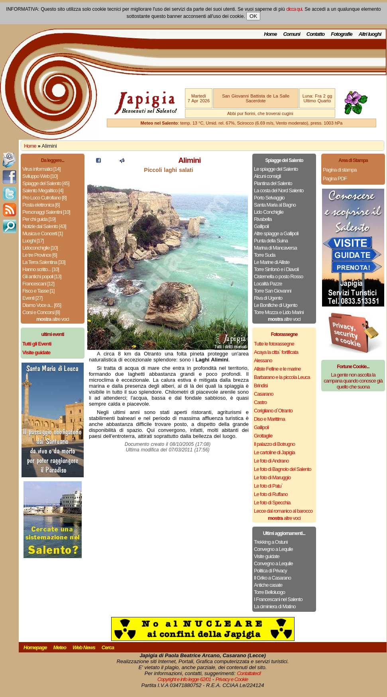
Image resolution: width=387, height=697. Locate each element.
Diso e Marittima (269, 419)
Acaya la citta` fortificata (276, 352)
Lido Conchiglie (268, 212)
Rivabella (262, 219)
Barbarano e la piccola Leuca (282, 377)
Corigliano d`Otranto (273, 411)
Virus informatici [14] (41, 169)
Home (270, 34)
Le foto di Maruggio (272, 477)
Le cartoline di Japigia (274, 452)
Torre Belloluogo (269, 592)
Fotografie (341, 34)
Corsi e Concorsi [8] (41, 312)
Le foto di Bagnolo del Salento (282, 469)
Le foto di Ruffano (270, 494)
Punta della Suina (271, 241)
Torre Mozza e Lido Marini (279, 312)
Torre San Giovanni (272, 291)
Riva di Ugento (268, 298)
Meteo (59, 647)
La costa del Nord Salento (279, 190)
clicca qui (294, 9)
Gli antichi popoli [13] (41, 276)
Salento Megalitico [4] (42, 190)
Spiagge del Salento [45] (45, 183)
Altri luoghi (370, 34)
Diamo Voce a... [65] (41, 305)
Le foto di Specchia (272, 503)
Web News (84, 647)
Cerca (108, 647)
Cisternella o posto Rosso (278, 276)
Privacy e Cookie (232, 679)
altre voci (52, 319)
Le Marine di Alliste (271, 262)
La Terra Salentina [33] (43, 262)
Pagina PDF (335, 179)
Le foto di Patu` (268, 486)
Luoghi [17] (32, 241)
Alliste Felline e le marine (277, 369)
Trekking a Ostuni (270, 542)
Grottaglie (263, 436)
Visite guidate (266, 556)
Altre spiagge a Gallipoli (276, 233)
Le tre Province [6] (39, 255)
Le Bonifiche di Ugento (275, 305)
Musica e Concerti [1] (42, 233)
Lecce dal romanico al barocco (283, 511)
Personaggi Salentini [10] (46, 212)
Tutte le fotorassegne (274, 344)
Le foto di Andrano (271, 461)
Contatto (315, 34)
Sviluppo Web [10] (39, 176)
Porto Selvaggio (269, 198)
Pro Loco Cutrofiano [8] (44, 198)
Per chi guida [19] (38, 219)
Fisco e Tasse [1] (38, 291)
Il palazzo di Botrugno (274, 444)
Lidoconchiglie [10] (40, 248)
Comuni (291, 34)
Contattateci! (249, 673)
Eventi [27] (32, 298)
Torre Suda (264, 255)
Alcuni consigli (267, 176)
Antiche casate (268, 585)
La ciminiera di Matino (274, 606)
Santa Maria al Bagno (275, 205)
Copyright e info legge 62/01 (184, 679)
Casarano (263, 394)
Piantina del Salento (273, 183)
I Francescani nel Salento (278, 599)
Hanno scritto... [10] (40, 269)
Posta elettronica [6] (41, 205)
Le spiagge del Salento (276, 169)
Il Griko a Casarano (272, 578)
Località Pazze (268, 284)
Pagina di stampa (339, 170)
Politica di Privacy (270, 571)
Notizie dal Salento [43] (44, 226)
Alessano (263, 360)
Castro (260, 402)
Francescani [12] (38, 284)
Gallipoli (261, 226)
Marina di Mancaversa (275, 248)
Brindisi (261, 386)
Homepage (35, 647)
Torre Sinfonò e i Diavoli (276, 269)
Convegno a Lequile (273, 549)
